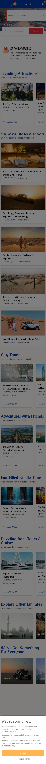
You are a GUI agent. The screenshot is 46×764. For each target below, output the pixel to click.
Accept (23, 753)
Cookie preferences (23, 759)
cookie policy (10, 746)
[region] (23, 740)
